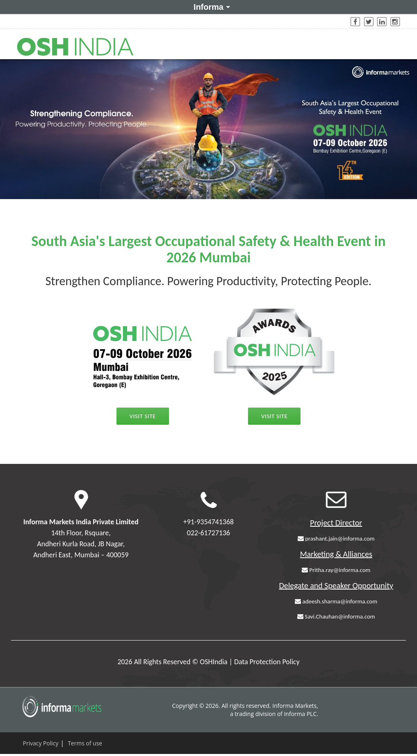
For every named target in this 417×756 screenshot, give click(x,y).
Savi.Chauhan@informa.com (336, 616)
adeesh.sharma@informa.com (336, 601)
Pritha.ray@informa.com (336, 570)
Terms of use (85, 743)
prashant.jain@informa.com (336, 538)
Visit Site (142, 416)
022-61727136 (208, 532)
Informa (210, 6)
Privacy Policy (40, 743)
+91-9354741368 (208, 521)
